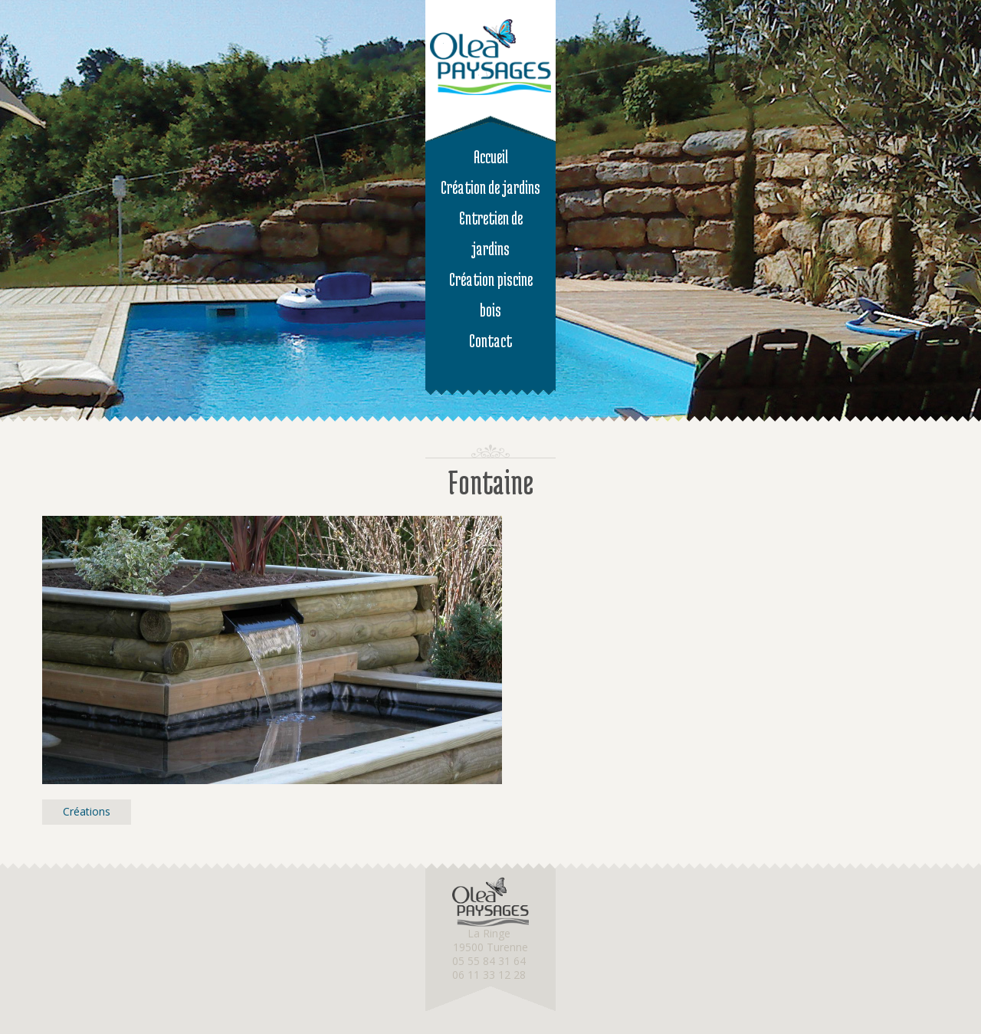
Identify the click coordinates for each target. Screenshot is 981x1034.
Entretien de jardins (491, 233)
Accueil (491, 156)
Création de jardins (490, 187)
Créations (86, 811)
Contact (490, 340)
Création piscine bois (491, 295)
